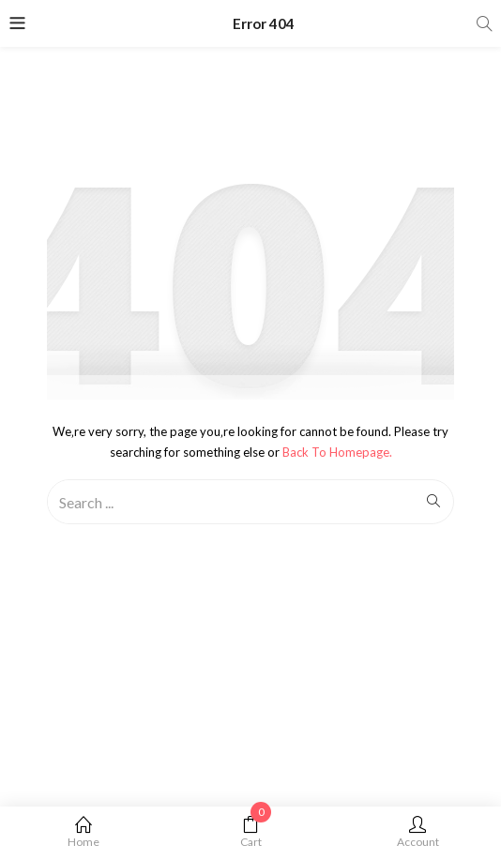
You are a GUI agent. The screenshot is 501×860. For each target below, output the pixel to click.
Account (417, 832)
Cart (250, 832)
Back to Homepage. (337, 452)
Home (83, 832)
